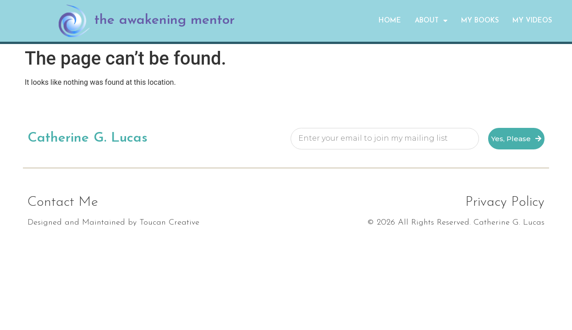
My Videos (532, 20)
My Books (480, 20)
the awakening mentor (164, 20)
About (431, 20)
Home (390, 20)
